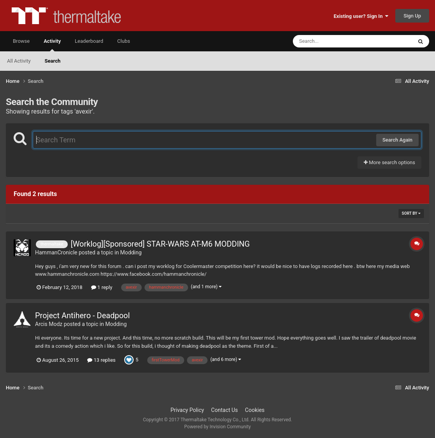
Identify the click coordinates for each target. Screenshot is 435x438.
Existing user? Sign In (361, 16)
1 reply (102, 287)
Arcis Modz (48, 324)
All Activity (19, 61)
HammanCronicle (56, 252)
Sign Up (412, 16)
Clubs (123, 41)
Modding (131, 252)
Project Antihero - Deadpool (82, 315)
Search (53, 61)
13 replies (101, 360)
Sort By (411, 213)
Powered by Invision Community (217, 426)
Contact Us (224, 410)
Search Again (397, 140)
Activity (52, 44)
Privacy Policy (187, 410)
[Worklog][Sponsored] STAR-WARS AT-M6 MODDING (160, 244)
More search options (389, 162)
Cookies (254, 410)
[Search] (333, 41)
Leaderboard (89, 41)
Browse (21, 41)
